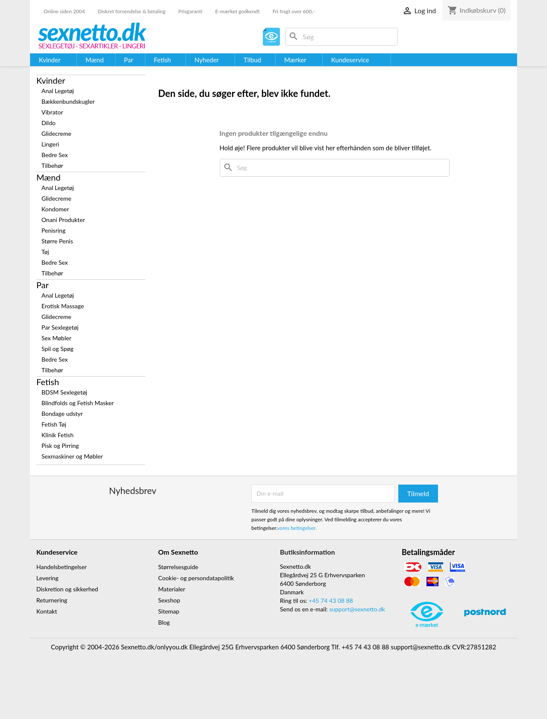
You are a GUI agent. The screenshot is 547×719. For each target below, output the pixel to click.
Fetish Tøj (53, 424)
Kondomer (55, 209)
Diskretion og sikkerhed (67, 589)
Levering (47, 578)
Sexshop (169, 600)
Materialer (171, 589)
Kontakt (46, 611)
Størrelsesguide (178, 566)
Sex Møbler (56, 338)
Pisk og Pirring (60, 445)
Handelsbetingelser (61, 566)
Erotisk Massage (62, 306)
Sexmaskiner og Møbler (72, 456)
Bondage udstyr (62, 413)
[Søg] (341, 37)
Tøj (45, 251)
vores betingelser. (297, 528)
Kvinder (50, 80)
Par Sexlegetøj (60, 327)
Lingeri (50, 144)
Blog (164, 622)
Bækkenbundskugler (68, 101)
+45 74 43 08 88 (331, 600)
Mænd (48, 177)
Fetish (47, 381)
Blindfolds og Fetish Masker (77, 402)
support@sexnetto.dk (357, 609)
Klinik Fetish (57, 434)
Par (42, 285)
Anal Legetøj (57, 90)
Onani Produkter (63, 219)
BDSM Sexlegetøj (64, 392)
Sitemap (168, 611)
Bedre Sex (54, 154)
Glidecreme (56, 133)
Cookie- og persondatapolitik (196, 578)
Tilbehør (52, 165)
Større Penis (57, 241)
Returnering (51, 600)
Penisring (53, 230)
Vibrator (52, 112)
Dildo (48, 122)
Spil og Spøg (57, 348)
